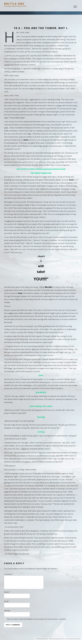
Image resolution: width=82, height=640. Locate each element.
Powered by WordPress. (57, 638)
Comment (8, 574)
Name (7, 595)
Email (7, 604)
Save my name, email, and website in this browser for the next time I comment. (36, 621)
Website (7, 613)
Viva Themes (76, 638)
